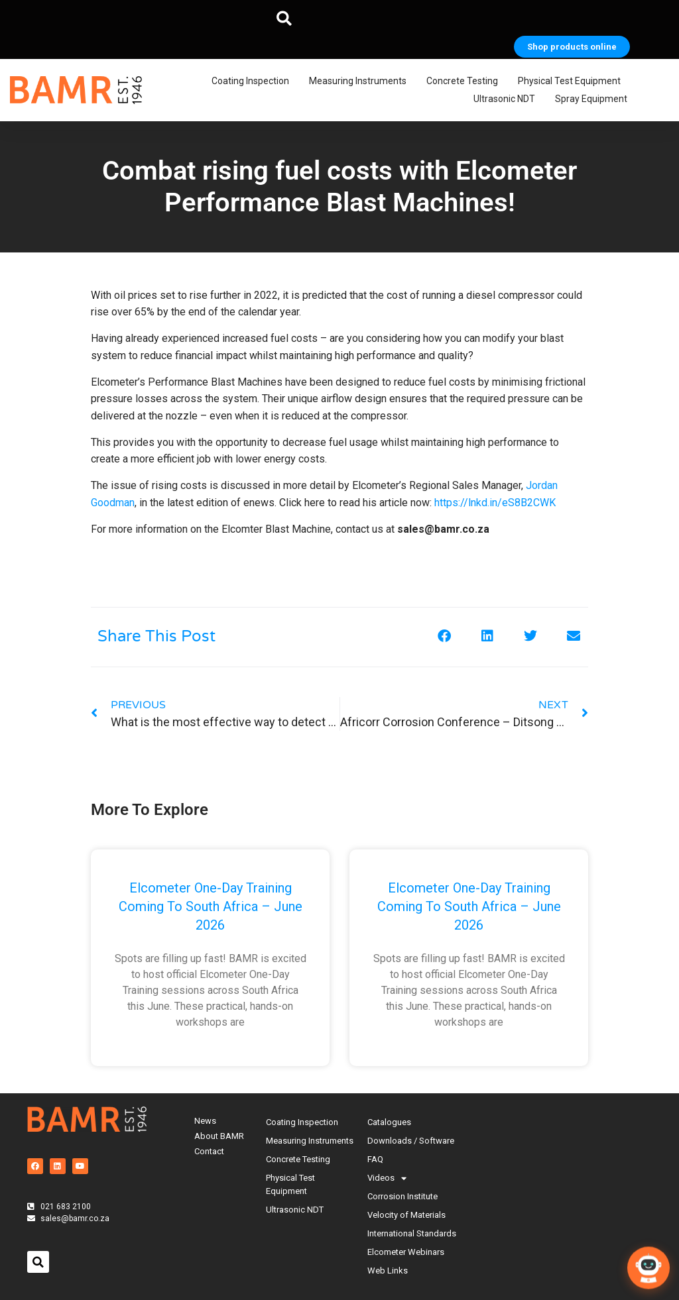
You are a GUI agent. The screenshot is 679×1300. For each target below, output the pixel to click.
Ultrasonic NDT (507, 99)
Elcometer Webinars (405, 1252)
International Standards (411, 1233)
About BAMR (219, 1136)
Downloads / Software (410, 1141)
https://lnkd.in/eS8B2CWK (495, 502)
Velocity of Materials (406, 1215)
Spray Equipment (594, 99)
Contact (209, 1151)
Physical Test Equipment (572, 81)
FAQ (375, 1159)
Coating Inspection (254, 81)
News (205, 1121)
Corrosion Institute (402, 1196)
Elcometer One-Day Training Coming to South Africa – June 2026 (210, 906)
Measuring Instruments (361, 81)
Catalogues (389, 1122)
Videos (386, 1178)
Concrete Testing (465, 81)
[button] (284, 18)
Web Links (387, 1270)
